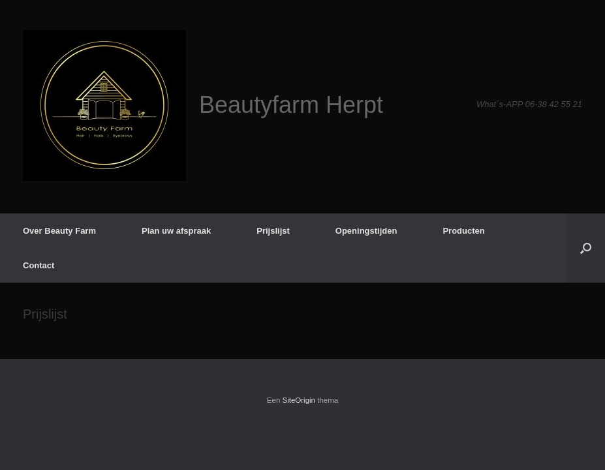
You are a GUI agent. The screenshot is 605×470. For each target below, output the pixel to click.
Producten (463, 231)
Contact (38, 265)
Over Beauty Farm (59, 231)
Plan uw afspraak (176, 231)
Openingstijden (366, 231)
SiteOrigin (299, 400)
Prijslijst (273, 231)
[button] (585, 248)
